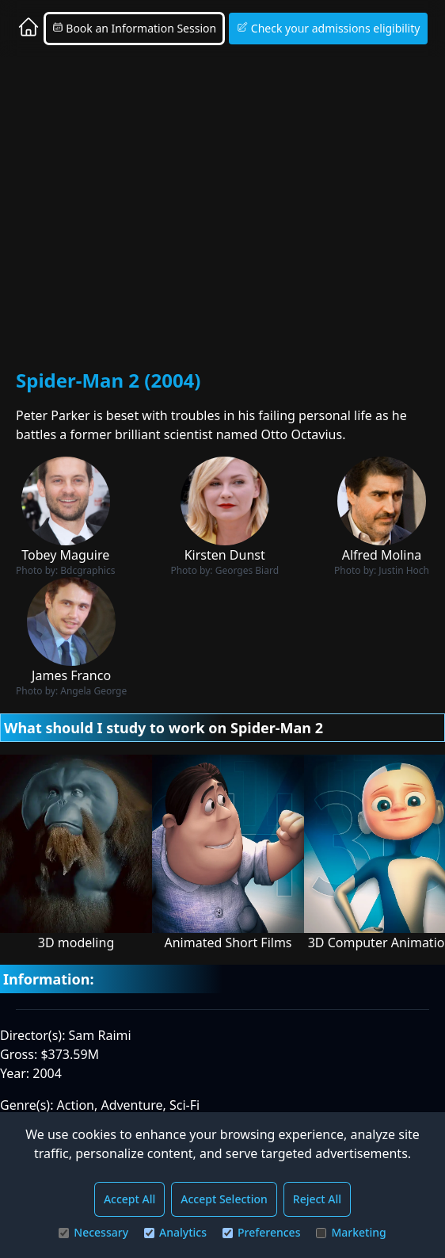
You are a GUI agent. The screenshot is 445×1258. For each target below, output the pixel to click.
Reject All (317, 1198)
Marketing (351, 1232)
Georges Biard (247, 570)
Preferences (261, 1232)
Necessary (93, 1232)
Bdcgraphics (87, 570)
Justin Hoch (403, 570)
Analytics (175, 1232)
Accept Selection (224, 1198)
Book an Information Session (134, 28)
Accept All (129, 1198)
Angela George (93, 691)
